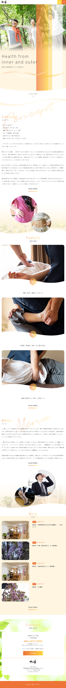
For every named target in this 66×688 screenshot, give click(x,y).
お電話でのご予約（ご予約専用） (33, 637)
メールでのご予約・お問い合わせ (33, 649)
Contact (33, 653)
